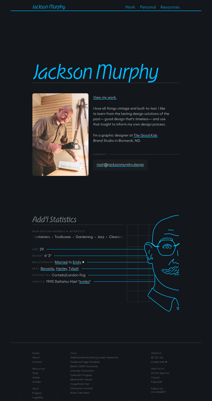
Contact (37, 362)
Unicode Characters (82, 370)
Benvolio (47, 268)
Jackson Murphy (48, 6)
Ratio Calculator (80, 393)
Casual (155, 377)
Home (35, 353)
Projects (37, 393)
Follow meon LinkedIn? (158, 390)
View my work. (105, 97)
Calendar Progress (81, 375)
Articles (36, 382)
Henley (61, 268)
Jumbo (84, 281)
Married (61, 262)
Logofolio (37, 397)
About (36, 357)
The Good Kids (145, 135)
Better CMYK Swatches (84, 366)
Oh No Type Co (160, 373)
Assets (36, 377)
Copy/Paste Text (79, 384)
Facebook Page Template (85, 362)
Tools (35, 373)
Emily (77, 262)
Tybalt (74, 268)
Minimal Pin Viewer (81, 379)
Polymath (156, 382)
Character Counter (81, 388)
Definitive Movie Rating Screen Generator (94, 357)
